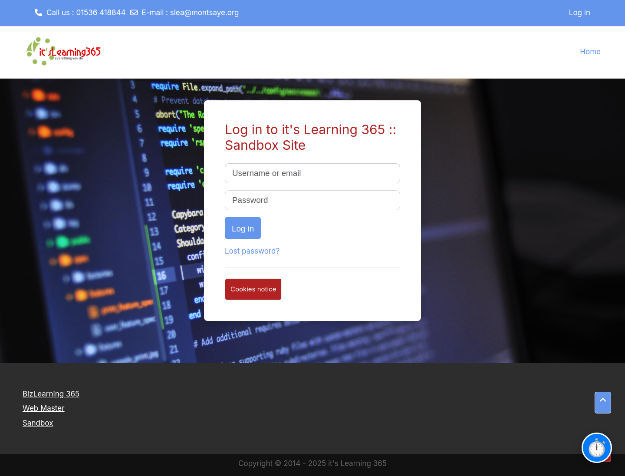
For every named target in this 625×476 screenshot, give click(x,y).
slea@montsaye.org (204, 12)
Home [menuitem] (590, 51)
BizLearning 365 (51, 394)
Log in (579, 12)
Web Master (44, 408)
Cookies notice (253, 289)
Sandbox (38, 423)
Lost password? (252, 251)
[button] (603, 402)
